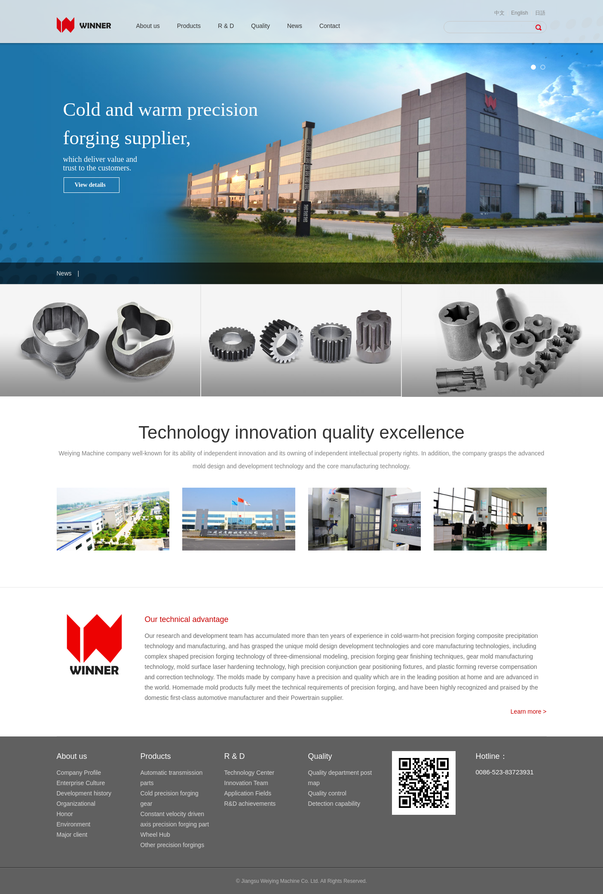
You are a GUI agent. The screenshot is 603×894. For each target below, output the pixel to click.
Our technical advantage (187, 619)
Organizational (76, 803)
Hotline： (492, 756)
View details (90, 185)
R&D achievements (250, 803)
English (519, 13)
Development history (84, 793)
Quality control (327, 793)
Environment (74, 824)
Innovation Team (246, 783)
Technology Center (249, 772)
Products (189, 25)
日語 (540, 13)
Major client (72, 834)
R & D (226, 25)
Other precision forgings (173, 844)
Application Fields (248, 793)
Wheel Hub (155, 834)
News (294, 25)
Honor (65, 813)
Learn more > (529, 711)
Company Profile (79, 772)
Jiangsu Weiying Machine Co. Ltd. (280, 881)
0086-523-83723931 (505, 772)
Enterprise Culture (81, 783)
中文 (499, 13)
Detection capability (334, 803)
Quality (260, 25)
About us (148, 25)
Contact (329, 25)
